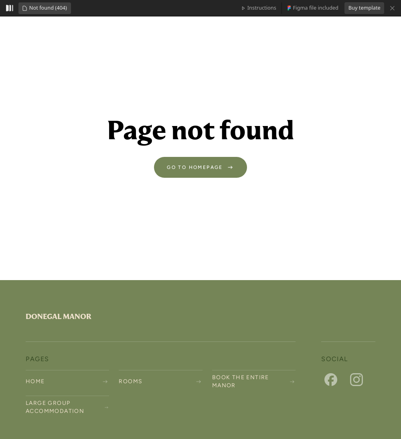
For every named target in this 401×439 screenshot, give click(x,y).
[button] (44, 8)
